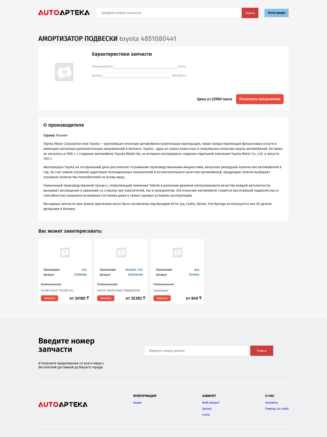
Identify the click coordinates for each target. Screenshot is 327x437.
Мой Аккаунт (210, 402)
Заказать (49, 298)
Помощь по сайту (277, 408)
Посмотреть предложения (259, 99)
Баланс (207, 408)
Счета (206, 415)
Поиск (250, 13)
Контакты (271, 402)
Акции (137, 402)
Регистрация (276, 13)
